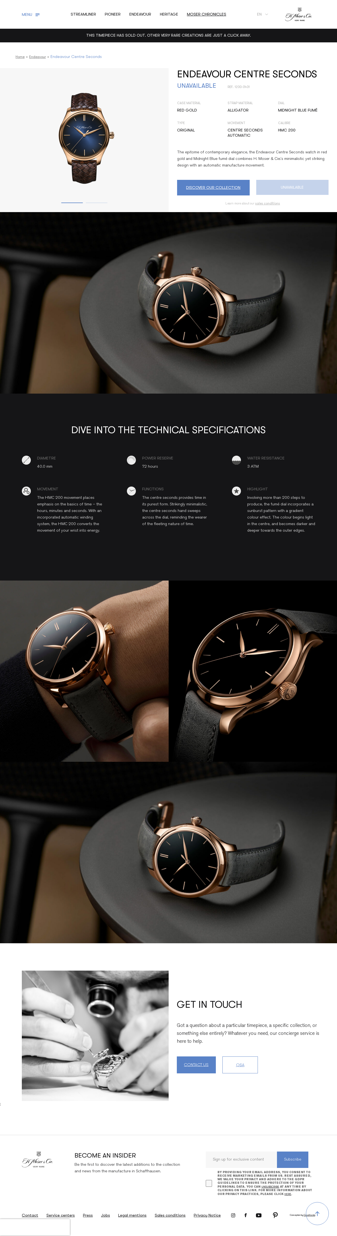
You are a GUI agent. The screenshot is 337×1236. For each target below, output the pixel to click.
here (287, 1194)
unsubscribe (270, 1186)
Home (21, 56)
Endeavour (40, 56)
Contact (30, 1215)
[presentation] (35, 1227)
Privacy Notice (207, 1215)
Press (88, 1215)
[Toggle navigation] (31, 14)
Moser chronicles (206, 14)
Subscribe (292, 1160)
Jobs (105, 1215)
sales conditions (267, 203)
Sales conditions (170, 1215)
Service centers (60, 1215)
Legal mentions (132, 1215)
